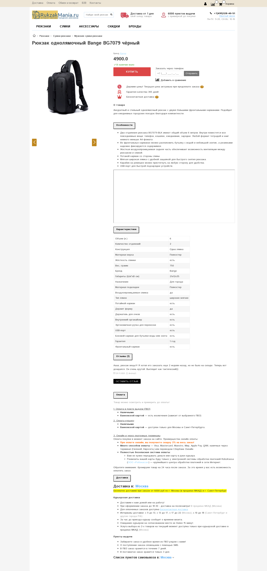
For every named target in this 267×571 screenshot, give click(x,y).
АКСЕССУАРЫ (89, 26)
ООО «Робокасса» (138, 462)
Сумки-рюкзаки (62, 36)
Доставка (37, 3)
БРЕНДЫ (135, 26)
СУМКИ (65, 26)
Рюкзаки (44, 36)
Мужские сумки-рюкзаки (88, 36)
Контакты (93, 3)
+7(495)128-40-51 (224, 13)
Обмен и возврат (67, 3)
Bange (123, 53)
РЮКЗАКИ (43, 26)
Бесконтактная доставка (174, 509)
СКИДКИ (114, 26)
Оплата (50, 3)
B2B (83, 3)
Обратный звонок (227, 16)
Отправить (192, 73)
